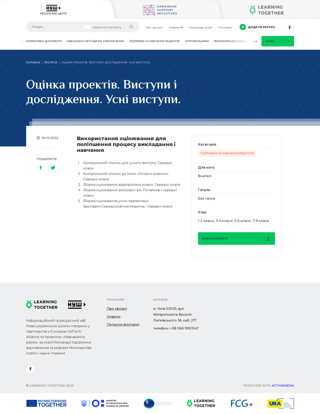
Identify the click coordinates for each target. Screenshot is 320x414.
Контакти (225, 27)
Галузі (278, 41)
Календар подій (200, 27)
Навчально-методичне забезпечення (95, 41)
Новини (176, 27)
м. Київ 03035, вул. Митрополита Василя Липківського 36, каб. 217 (174, 314)
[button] (22, 41)
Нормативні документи (44, 41)
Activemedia (283, 385)
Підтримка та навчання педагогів (154, 41)
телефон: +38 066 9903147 (176, 328)
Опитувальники (197, 41)
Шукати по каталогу (107, 27)
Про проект (154, 27)
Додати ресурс (257, 27)
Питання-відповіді (123, 325)
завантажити (236, 238)
